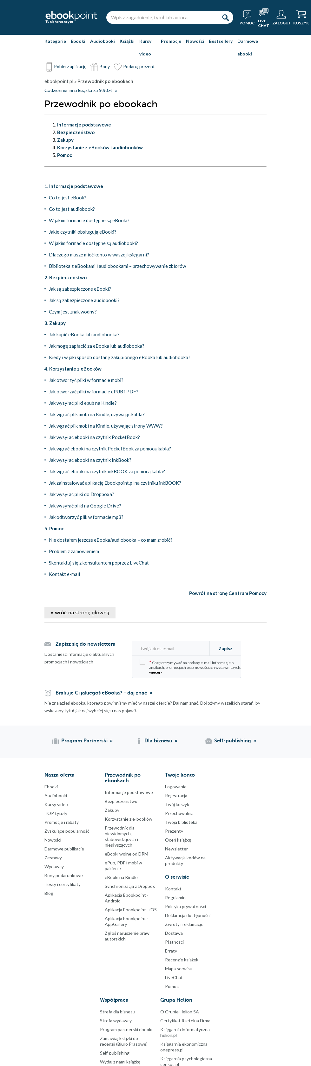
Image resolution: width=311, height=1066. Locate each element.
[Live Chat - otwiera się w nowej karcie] (263, 17)
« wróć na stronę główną (80, 613)
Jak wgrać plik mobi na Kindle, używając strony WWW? (106, 426)
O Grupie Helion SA (179, 1011)
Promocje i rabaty (61, 822)
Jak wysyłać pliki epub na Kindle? (83, 403)
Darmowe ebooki (247, 47)
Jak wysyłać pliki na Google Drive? (85, 505)
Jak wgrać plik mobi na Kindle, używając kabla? (97, 414)
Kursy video (145, 47)
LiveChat (174, 977)
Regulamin (175, 897)
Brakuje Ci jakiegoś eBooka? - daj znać (101, 693)
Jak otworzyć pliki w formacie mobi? (86, 380)
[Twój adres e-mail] (173, 648)
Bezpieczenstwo (121, 801)
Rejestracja (176, 795)
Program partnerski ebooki (126, 1029)
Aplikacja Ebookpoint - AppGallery (127, 921)
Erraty (171, 950)
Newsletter (176, 848)
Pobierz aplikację (70, 66)
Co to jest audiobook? (72, 209)
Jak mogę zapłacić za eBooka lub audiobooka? (96, 346)
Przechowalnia (179, 813)
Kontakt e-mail (64, 574)
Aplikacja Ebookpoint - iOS (131, 909)
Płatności (174, 942)
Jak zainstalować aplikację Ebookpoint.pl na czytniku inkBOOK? (115, 483)
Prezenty (174, 831)
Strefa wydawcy (116, 1020)
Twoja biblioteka (181, 822)
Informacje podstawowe (129, 792)
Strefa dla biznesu (117, 1011)
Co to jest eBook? (67, 197)
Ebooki (78, 41)
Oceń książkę (178, 840)
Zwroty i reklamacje (184, 924)
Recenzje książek (181, 959)
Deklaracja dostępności (187, 915)
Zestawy (53, 857)
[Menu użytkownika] (281, 17)
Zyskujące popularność (66, 831)
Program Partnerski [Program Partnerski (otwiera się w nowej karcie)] (84, 741)
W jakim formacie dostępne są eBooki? (89, 220)
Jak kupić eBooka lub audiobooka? (84, 334)
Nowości (195, 41)
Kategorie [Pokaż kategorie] (55, 41)
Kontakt (173, 888)
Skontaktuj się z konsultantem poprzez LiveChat (99, 562)
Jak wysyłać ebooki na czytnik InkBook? (90, 460)
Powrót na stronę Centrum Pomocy (228, 593)
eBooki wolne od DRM (126, 853)
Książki (127, 41)
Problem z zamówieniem (74, 551)
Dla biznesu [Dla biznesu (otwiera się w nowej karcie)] (158, 741)
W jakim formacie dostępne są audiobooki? (93, 243)
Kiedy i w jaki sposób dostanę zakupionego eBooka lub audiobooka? (119, 357)
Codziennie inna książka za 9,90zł (78, 90)
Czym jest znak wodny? (73, 311)
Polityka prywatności (185, 906)
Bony (105, 66)
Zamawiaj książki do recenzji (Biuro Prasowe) (124, 1041)
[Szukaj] (225, 17)
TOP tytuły (55, 813)
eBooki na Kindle (121, 877)
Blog (48, 893)
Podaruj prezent (139, 66)
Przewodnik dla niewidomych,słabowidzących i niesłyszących (121, 836)
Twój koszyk (177, 804)
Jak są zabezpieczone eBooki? (80, 289)
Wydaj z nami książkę (120, 1061)
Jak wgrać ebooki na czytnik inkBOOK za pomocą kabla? (107, 471)
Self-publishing (114, 1053)
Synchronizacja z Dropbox (130, 886)
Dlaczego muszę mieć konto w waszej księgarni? (99, 254)
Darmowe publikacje (64, 848)
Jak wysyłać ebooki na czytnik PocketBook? (94, 437)
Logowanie (176, 786)
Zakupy (112, 810)
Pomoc (172, 986)
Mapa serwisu (178, 968)
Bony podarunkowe (63, 875)
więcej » (155, 672)
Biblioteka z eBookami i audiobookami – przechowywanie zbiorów (117, 266)
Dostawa (174, 933)
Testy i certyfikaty (62, 884)
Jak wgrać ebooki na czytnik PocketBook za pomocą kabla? (110, 448)
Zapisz (225, 648)
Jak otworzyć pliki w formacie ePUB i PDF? (93, 391)
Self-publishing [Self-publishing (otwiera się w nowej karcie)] (232, 741)
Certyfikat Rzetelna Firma (185, 1020)
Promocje (171, 41)
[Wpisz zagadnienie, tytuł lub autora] (161, 17)
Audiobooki (102, 41)
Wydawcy (54, 866)
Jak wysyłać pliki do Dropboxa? (81, 494)
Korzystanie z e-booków (128, 819)
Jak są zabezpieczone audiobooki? (84, 300)
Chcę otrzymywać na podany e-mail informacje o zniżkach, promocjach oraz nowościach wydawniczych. (190, 667)
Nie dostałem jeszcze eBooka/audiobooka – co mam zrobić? (111, 540)
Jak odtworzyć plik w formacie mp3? (86, 517)
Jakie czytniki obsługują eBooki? (82, 232)
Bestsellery (221, 41)
